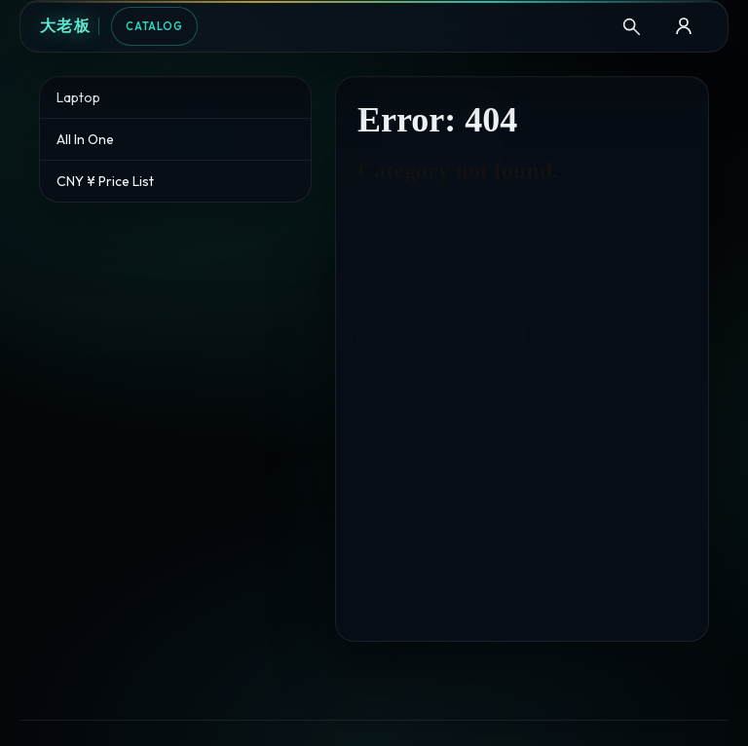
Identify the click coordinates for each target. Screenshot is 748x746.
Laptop (78, 97)
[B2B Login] (683, 26)
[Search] (631, 26)
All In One (85, 139)
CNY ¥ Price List (105, 181)
